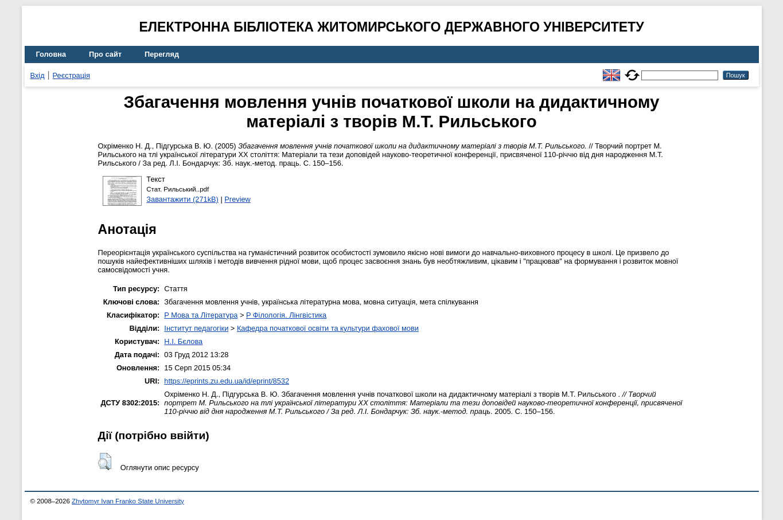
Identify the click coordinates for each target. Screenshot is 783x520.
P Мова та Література (200, 315)
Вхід (37, 75)
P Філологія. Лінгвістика (286, 315)
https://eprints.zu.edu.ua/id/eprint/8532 (226, 381)
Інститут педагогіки (196, 328)
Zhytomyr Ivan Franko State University (128, 501)
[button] (104, 461)
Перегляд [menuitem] (162, 54)
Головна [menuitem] (51, 54)
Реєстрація (71, 75)
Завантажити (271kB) (182, 199)
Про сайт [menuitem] (105, 54)
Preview (237, 199)
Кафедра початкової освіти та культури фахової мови (328, 328)
